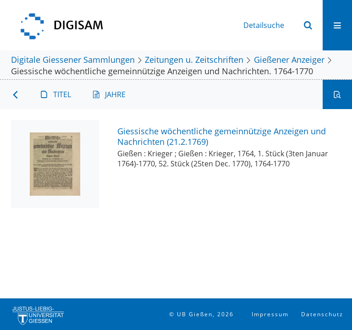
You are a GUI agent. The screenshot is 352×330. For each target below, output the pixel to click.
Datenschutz (322, 314)
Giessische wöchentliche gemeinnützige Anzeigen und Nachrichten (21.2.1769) (221, 136)
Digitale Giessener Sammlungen (73, 59)
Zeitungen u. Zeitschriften (194, 59)
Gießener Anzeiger (289, 59)
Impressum (270, 314)
